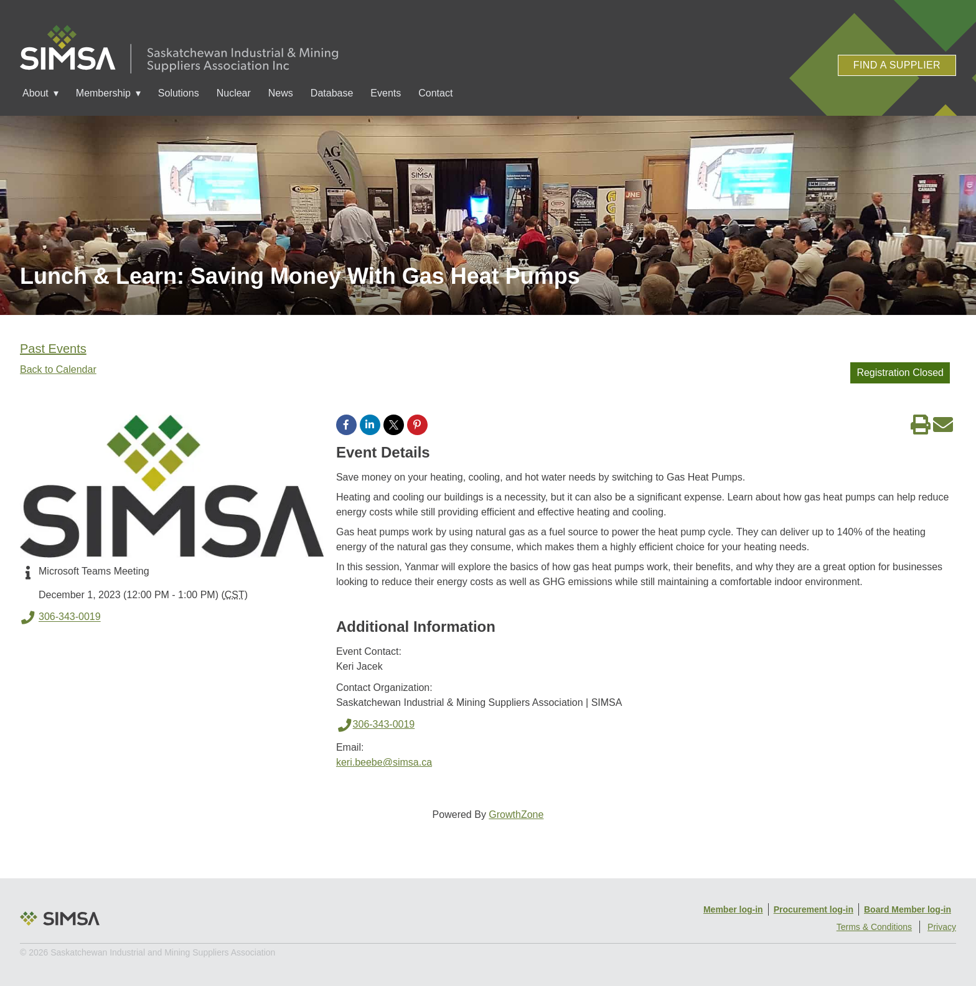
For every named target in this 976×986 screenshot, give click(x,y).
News (280, 93)
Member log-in (733, 909)
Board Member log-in (907, 909)
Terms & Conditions (874, 927)
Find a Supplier (897, 65)
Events (385, 93)
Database (332, 93)
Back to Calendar (58, 369)
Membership (103, 93)
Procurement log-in (813, 909)
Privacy (941, 927)
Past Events (53, 348)
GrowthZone (516, 814)
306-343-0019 (60, 617)
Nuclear (234, 93)
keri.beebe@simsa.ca (384, 762)
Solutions (178, 93)
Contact (435, 93)
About (35, 93)
